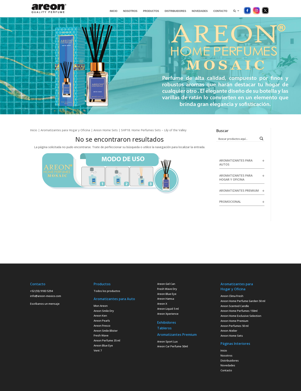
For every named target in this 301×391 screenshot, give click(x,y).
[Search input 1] (237, 138)
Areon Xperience (168, 314)
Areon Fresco (102, 325)
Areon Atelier (229, 330)
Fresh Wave (101, 335)
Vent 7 (98, 350)
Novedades (228, 365)
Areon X (162, 304)
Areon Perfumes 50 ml (235, 326)
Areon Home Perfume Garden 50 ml (243, 301)
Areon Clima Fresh (232, 296)
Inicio (33, 130)
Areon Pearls (102, 320)
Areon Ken (100, 315)
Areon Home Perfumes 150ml (239, 311)
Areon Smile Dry (104, 311)
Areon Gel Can (166, 284)
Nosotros (226, 355)
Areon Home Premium (234, 321)
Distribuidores (230, 360)
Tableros (164, 328)
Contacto (226, 370)
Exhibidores (166, 322)
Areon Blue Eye (103, 345)
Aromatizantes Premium (239, 190)
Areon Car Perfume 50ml (172, 346)
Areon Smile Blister (106, 330)
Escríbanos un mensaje (45, 304)
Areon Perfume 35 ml (107, 340)
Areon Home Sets (105, 130)
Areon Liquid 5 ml (168, 309)
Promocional (230, 202)
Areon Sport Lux (167, 341)
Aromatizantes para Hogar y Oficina (65, 130)
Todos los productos (107, 291)
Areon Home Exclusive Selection (241, 316)
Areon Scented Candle (235, 306)
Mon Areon (101, 306)
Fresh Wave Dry (167, 289)
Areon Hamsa (165, 299)
